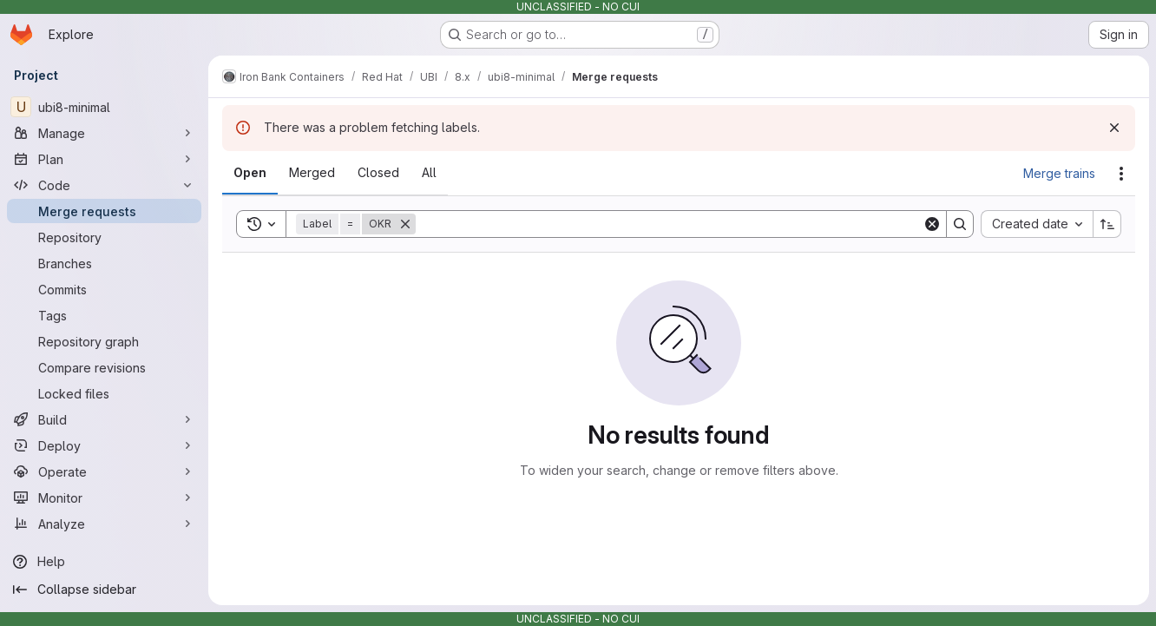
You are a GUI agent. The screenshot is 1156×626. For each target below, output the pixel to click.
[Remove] (405, 224)
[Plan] (104, 159)
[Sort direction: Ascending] (1107, 224)
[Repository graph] (104, 341)
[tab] (250, 172)
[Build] (104, 419)
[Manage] (104, 133)
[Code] (104, 185)
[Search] (669, 224)
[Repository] (104, 237)
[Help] (104, 562)
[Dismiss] (1114, 127)
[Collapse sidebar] (104, 589)
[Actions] (1121, 174)
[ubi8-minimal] (104, 107)
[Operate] (104, 471)
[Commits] (104, 289)
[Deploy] (104, 445)
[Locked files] (104, 393)
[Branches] (104, 263)
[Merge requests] (104, 211)
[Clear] (932, 224)
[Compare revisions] (104, 367)
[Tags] (104, 315)
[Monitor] (104, 497)
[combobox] (1037, 224)
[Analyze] (104, 523)
